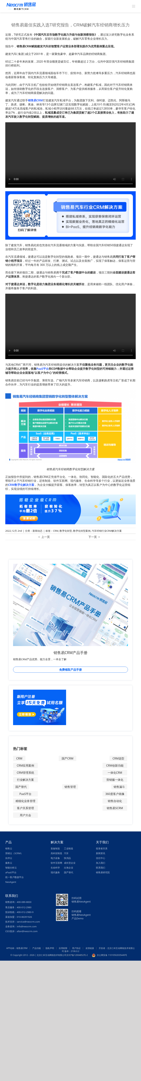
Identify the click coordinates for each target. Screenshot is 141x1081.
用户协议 (76, 948)
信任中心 (100, 858)
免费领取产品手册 (70, 670)
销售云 (8, 848)
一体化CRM (115, 773)
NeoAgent (10, 882)
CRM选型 (118, 758)
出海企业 (68, 867)
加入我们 (100, 862)
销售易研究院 (103, 872)
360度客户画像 (114, 794)
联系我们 (100, 867)
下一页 (92, 537)
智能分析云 (11, 867)
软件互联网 (56, 862)
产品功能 (36, 948)
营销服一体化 (114, 780)
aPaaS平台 (10, 872)
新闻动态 (37, 530)
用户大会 (25, 815)
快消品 (67, 858)
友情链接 (90, 948)
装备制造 (55, 848)
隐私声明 (50, 948)
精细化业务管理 (25, 801)
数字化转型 (66, 530)
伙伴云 (8, 858)
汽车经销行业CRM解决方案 (107, 530)
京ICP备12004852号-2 (77, 955)
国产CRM (68, 758)
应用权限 (63, 948)
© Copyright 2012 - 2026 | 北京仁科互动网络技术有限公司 (38, 955)
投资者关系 (101, 848)
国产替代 (21, 787)
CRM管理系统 (25, 773)
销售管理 (70, 787)
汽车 (66, 853)
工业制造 (68, 848)
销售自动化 (115, 801)
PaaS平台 (25, 794)
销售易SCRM (115, 808)
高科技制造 (56, 853)
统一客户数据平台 (14, 877)
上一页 (45, 537)
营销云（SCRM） (14, 853)
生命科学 (55, 867)
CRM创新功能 (115, 765)
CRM (55, 530)
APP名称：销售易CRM (16, 948)
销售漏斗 (119, 787)
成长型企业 (69, 862)
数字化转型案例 (81, 530)
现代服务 (55, 872)
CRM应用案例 (25, 765)
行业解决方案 (25, 780)
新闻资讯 (100, 853)
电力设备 (55, 858)
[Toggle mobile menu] (134, 6)
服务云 (8, 862)
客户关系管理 (25, 808)
